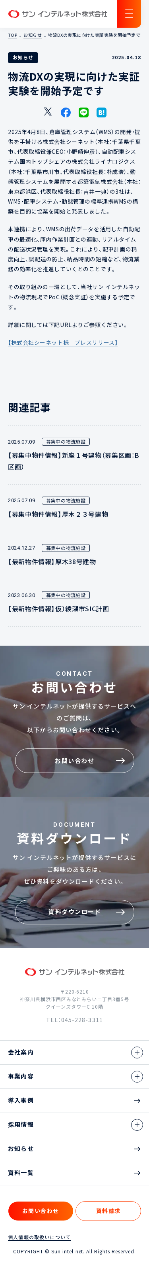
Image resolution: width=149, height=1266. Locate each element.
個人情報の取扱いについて (39, 1237)
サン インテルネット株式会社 (57, 14)
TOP (12, 35)
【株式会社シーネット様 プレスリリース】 (63, 342)
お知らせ (32, 35)
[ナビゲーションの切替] (129, 14)
